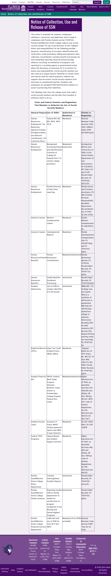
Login (106, 2)
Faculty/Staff (62, 7)
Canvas (39, 2)
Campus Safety (19, 570)
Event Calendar (73, 8)
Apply (14, 2)
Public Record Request (64, 570)
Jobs (13, 570)
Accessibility (87, 570)
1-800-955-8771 (93, 548)
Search (97, 2)
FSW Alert (66, 2)
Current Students (50, 8)
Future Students (31, 8)
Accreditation (31, 570)
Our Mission (82, 8)
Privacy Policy (55, 570)
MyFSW (31, 2)
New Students (40, 8)
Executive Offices (5, 570)
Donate (47, 2)
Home (3, 14)
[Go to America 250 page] (23, 8)
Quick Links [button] (104, 7)
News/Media (92, 7)
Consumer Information (75, 570)
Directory (56, 2)
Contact (22, 2)
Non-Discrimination (44, 570)
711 (93, 554)
